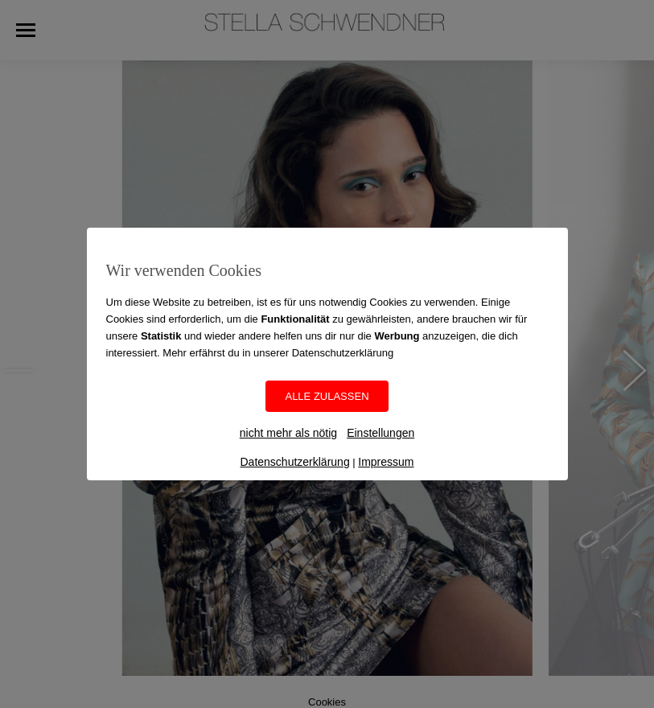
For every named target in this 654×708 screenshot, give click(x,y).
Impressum (385, 461)
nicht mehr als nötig (288, 432)
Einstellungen (380, 432)
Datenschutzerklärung (294, 461)
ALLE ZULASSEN (326, 396)
